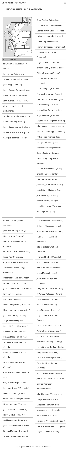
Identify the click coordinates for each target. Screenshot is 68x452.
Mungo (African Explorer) (50, 288)
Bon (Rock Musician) (48, 336)
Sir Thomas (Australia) (17, 116)
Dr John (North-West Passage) (48, 317)
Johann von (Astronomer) (18, 288)
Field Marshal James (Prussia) (14, 243)
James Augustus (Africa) (50, 184)
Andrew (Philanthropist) (51, 47)
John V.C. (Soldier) (16, 388)
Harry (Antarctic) (14, 414)
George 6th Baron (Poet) (50, 30)
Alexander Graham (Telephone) (13, 108)
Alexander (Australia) (15, 95)
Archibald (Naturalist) (50, 231)
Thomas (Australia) (49, 257)
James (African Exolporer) (17, 127)
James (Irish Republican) (51, 67)
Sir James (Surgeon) (48, 431)
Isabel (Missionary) (13, 257)
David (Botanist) (48, 88)
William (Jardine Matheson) (13, 223)
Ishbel (47, 173)
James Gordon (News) (16, 90)
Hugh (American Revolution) (47, 239)
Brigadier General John (49, 147)
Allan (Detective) (48, 310)
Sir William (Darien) (49, 294)
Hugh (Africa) (48, 62)
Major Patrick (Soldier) (51, 120)
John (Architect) (12, 84)
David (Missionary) (16, 304)
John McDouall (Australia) (50, 378)
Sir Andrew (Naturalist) (49, 357)
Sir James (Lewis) (49, 226)
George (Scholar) (15, 137)
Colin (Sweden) (47, 41)
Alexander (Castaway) (49, 341)
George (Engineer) (48, 142)
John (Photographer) (50, 394)
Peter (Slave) (47, 415)
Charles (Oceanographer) (44, 386)
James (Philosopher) (15, 326)
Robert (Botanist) (14, 121)
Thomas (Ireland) (49, 94)
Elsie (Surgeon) (46, 211)
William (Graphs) (47, 299)
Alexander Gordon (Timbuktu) (13, 270)
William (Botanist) (49, 331)
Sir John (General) (47, 262)
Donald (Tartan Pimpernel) (46, 54)
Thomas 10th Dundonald (47, 80)
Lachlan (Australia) (16, 420)
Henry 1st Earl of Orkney (51, 347)
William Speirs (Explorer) (16, 132)
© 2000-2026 (47, 447)
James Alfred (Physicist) (49, 110)
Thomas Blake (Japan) (49, 168)
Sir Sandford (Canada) (50, 136)
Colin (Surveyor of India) (16, 375)
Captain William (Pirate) (15, 262)
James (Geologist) (48, 200)
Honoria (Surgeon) (13, 236)
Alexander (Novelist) (49, 410)
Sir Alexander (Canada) (14, 364)
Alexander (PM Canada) (14, 354)
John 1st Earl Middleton (47, 249)
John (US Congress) (51, 426)
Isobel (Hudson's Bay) (49, 190)
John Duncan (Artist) (50, 126)
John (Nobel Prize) (15, 409)
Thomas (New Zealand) (49, 25)
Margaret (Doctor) (49, 404)
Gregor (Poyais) (15, 382)
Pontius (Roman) (47, 304)
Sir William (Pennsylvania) (16, 251)
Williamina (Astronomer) (51, 131)
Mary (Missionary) (48, 352)
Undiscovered (14, 3)
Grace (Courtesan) (47, 104)
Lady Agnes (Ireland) (50, 36)
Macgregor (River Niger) (16, 277)
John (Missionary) (13, 74)
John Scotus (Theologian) (50, 99)
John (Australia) (14, 315)
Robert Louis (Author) (51, 373)
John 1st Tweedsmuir (16, 100)
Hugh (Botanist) (48, 115)
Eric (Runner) (12, 299)
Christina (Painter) (49, 325)
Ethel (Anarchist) (15, 331)
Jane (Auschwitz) (47, 195)
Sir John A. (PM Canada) (14, 344)
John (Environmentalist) (49, 267)
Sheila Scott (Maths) (16, 398)
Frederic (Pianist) (14, 283)
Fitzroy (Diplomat (15, 404)
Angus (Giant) (13, 320)
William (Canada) (48, 73)
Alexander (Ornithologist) (51, 421)
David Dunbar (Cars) (48, 20)
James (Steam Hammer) (47, 280)
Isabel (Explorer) (49, 206)
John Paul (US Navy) (14, 230)
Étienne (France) (15, 336)
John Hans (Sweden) (16, 425)
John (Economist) (12, 294)
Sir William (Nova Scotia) (15, 66)
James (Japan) (47, 273)
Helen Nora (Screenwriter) (16, 310)
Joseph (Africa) (47, 399)
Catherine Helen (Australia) (47, 365)
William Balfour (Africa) (16, 79)
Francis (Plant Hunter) (50, 220)
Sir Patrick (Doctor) (15, 436)
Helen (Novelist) (14, 393)
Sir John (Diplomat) (15, 431)
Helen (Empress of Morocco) (47, 160)
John (47, 179)
